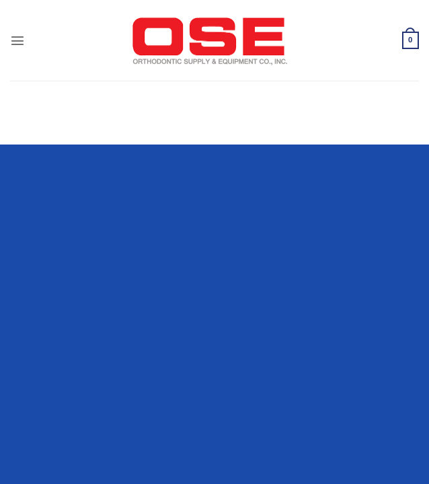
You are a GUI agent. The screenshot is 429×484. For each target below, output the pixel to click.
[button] (17, 40)
